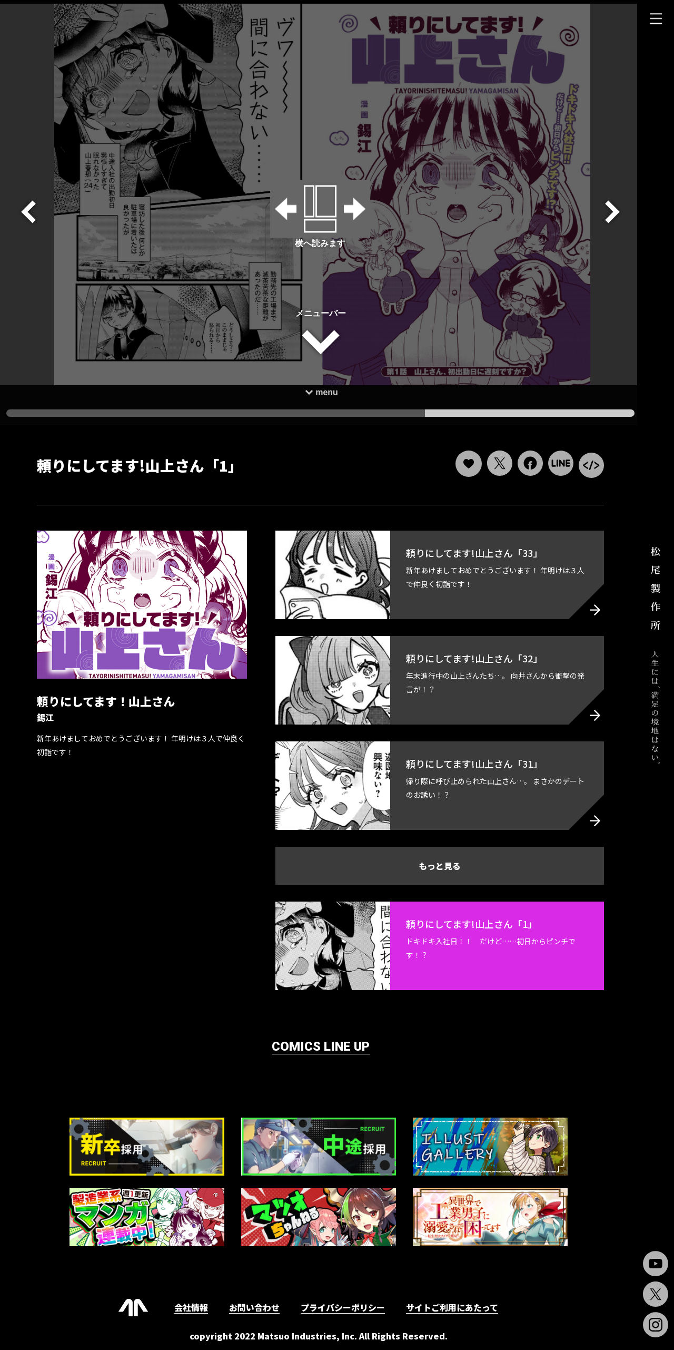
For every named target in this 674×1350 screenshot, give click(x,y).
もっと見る (437, 862)
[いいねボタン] (465, 460)
